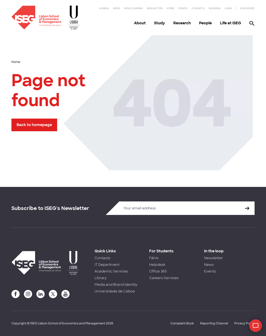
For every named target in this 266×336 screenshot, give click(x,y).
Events (182, 8)
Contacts (198, 8)
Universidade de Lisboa (115, 291)
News (116, 8)
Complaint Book (182, 323)
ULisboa (104, 8)
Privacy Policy (244, 323)
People (205, 23)
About (140, 23)
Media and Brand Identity (116, 284)
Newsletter (155, 8)
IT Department (107, 264)
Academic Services (111, 271)
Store (170, 8)
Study (159, 23)
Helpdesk (214, 8)
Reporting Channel (214, 323)
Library (101, 278)
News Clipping (133, 8)
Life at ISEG (230, 23)
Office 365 (158, 271)
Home (15, 62)
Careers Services (164, 278)
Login (228, 8)
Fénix (154, 258)
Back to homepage (34, 124)
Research (182, 23)
